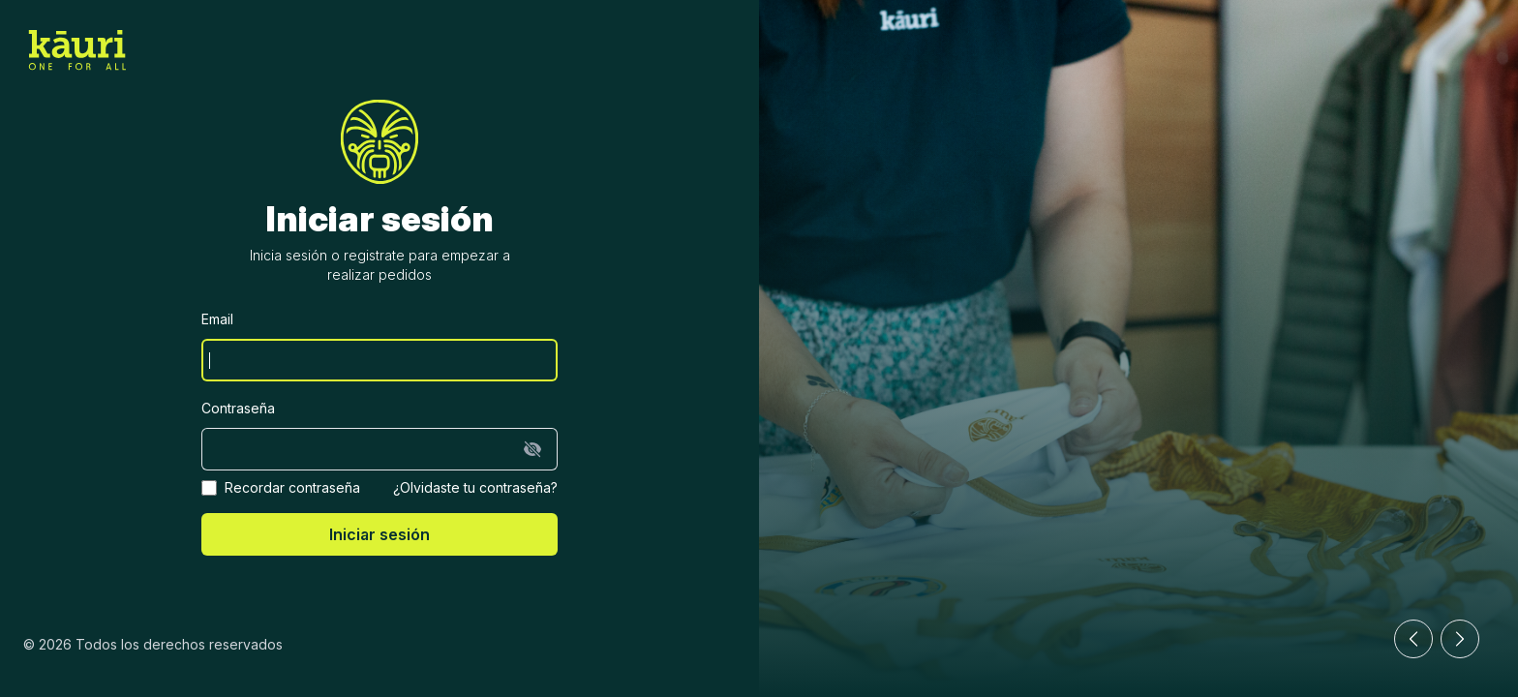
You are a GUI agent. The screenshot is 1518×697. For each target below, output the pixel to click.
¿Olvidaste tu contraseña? (475, 487)
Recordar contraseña (292, 487)
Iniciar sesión (379, 534)
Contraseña (238, 408)
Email (217, 319)
